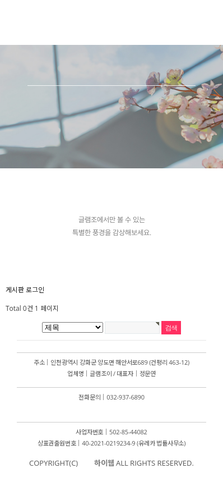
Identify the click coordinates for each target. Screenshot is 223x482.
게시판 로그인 (25, 290)
